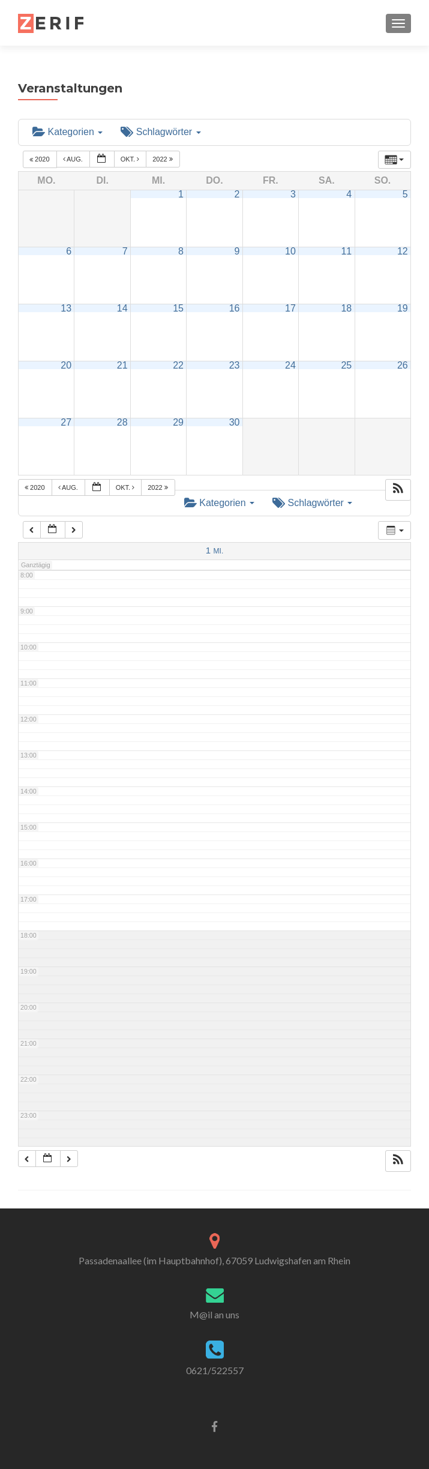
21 (122, 365)
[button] (398, 490)
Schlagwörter (160, 132)
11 (346, 251)
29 (178, 422)
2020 (40, 159)
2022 (163, 159)
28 (122, 422)
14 (122, 308)
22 (178, 365)
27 (66, 422)
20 (66, 365)
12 (402, 251)
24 (290, 365)
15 (178, 308)
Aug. (74, 159)
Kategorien (67, 132)
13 (66, 308)
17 (290, 308)
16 (234, 308)
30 (234, 422)
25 (346, 365)
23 (234, 365)
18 (346, 308)
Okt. (131, 159)
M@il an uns (214, 1314)
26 (402, 365)
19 (402, 308)
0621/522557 (215, 1370)
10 (290, 251)
